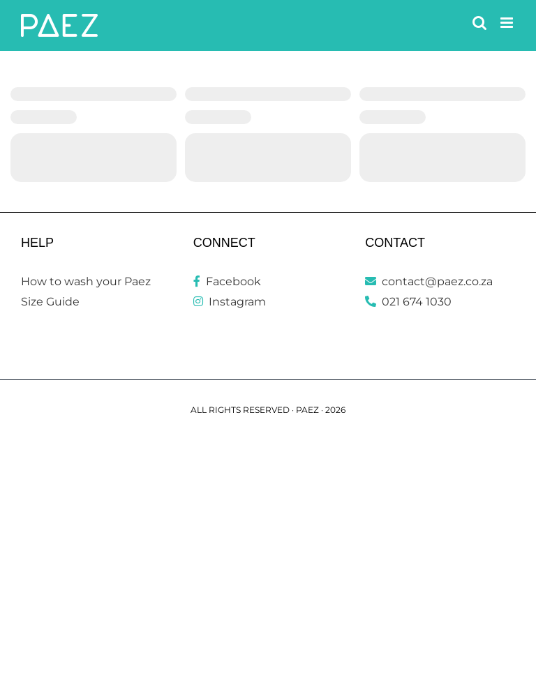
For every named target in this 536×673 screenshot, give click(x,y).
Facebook (227, 281)
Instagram (229, 301)
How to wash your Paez (86, 281)
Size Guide (50, 301)
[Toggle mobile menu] (507, 22)
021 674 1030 (408, 301)
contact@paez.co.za (429, 281)
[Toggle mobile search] (479, 22)
